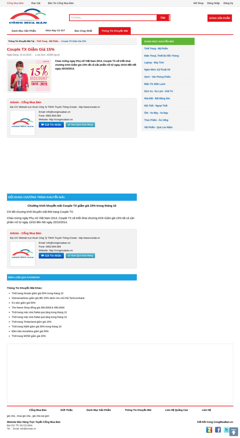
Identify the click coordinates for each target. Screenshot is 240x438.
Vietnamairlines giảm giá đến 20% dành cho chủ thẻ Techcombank (48, 298)
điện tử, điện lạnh (154, 84)
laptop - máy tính (154, 62)
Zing (209, 430)
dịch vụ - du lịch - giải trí (158, 91)
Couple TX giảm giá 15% (73, 41)
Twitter (227, 430)
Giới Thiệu (66, 410)
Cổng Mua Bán (15, 3)
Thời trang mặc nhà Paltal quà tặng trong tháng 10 (39, 312)
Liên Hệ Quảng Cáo (176, 410)
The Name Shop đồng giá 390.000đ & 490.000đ (38, 307)
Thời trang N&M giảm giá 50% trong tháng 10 (36, 326)
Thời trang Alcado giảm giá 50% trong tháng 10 (37, 293)
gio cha (11, 415)
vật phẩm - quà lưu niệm (158, 127)
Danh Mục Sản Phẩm (98, 410)
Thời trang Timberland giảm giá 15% (31, 321)
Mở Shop (198, 3)
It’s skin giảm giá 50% (24, 302)
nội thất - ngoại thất (155, 105)
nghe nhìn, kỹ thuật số (157, 69)
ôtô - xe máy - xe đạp (156, 113)
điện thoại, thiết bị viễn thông (161, 55)
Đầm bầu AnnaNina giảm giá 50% (30, 331)
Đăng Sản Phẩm (219, 18)
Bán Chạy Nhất (83, 30)
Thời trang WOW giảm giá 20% (29, 336)
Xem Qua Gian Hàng (80, 124)
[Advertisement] (72, 164)
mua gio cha (23, 415)
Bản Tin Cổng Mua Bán (61, 3)
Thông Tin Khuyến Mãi (114, 30)
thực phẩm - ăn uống (156, 120)
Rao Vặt (35, 3)
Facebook (218, 430)
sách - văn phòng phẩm (157, 77)
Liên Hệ (206, 410)
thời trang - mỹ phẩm (47, 41)
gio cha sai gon (40, 415)
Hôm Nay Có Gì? (55, 30)
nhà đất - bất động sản (157, 98)
